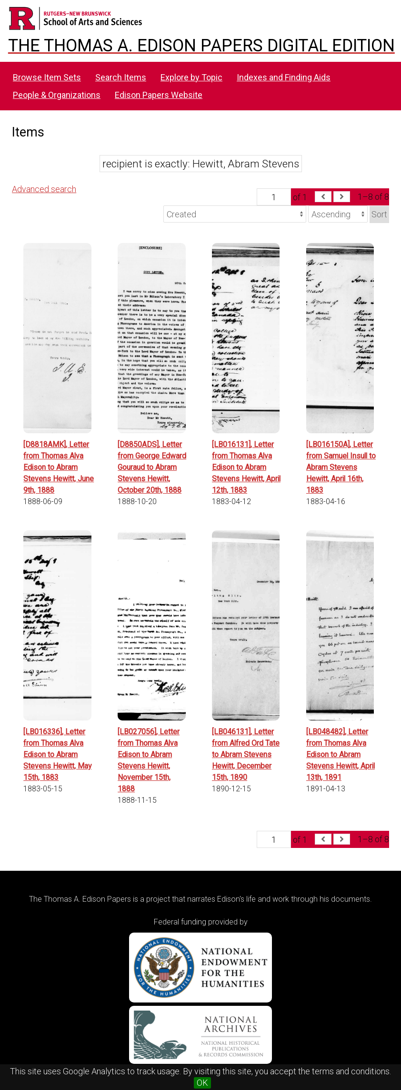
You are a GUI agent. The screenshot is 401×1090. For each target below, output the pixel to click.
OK (202, 1083)
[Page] (274, 196)
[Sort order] (338, 214)
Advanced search (44, 189)
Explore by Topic (191, 77)
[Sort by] (234, 214)
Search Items (120, 77)
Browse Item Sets (47, 77)
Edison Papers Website (158, 95)
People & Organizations (56, 95)
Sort (379, 214)
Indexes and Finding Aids (284, 77)
